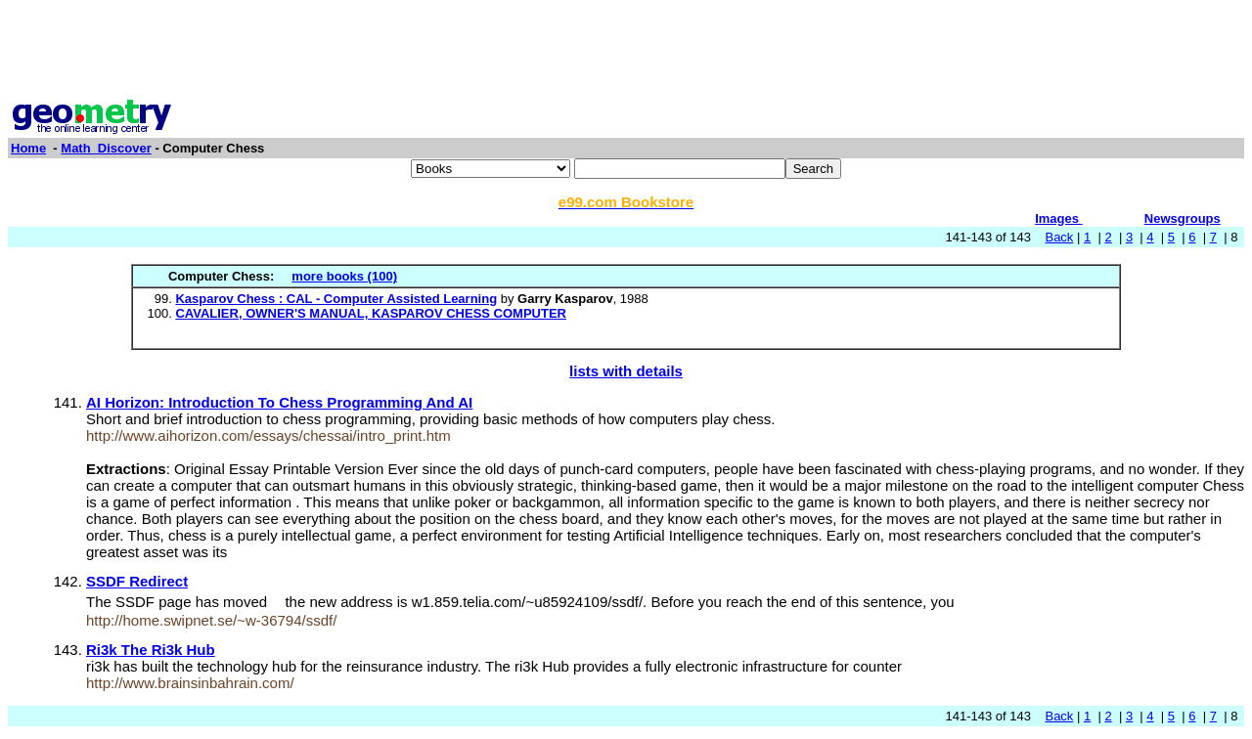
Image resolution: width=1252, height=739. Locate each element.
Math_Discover (106, 148)
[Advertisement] (626, 52)
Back (1059, 237)
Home (28, 148)
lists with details (626, 371)
